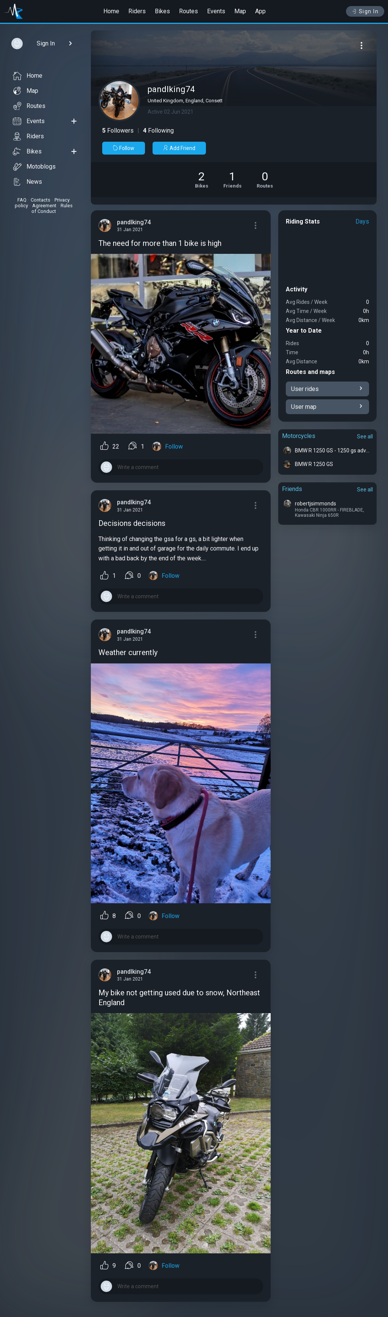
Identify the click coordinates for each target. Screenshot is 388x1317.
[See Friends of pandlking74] (232, 179)
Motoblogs (34, 167)
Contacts (40, 200)
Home (111, 11)
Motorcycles (298, 436)
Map (240, 11)
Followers (118, 130)
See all (365, 436)
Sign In (365, 11)
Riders (137, 11)
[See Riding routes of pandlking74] (264, 179)
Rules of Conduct (52, 208)
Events (216, 11)
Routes (188, 11)
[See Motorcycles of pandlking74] (201, 179)
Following (158, 130)
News (27, 182)
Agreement (44, 205)
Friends (292, 489)
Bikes (162, 11)
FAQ (21, 200)
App (260, 11)
